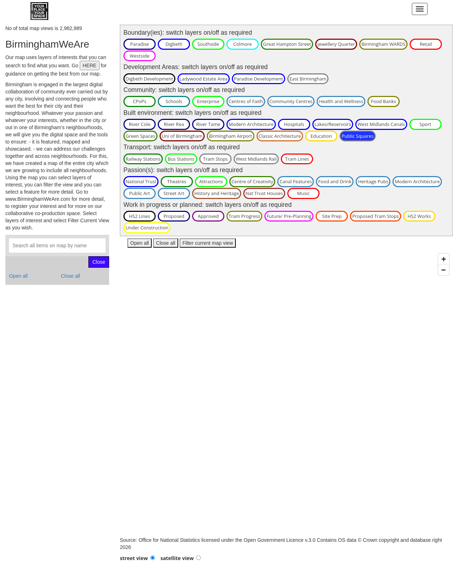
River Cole (139, 124)
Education (321, 136)
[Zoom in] (443, 259)
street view (134, 558)
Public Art (139, 193)
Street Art (174, 193)
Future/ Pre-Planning (289, 216)
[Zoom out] (443, 269)
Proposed (174, 216)
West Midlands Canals (381, 124)
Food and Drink (334, 181)
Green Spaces (140, 136)
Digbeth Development (149, 79)
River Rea (174, 124)
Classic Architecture (280, 136)
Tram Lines (297, 159)
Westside (140, 56)
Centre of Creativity (252, 181)
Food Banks (383, 101)
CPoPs (139, 101)
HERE (90, 65)
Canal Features (295, 181)
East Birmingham (307, 79)
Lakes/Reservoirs (333, 124)
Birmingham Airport (230, 136)
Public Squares (358, 136)
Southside (208, 44)
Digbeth (173, 44)
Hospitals (294, 124)
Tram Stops (215, 159)
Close (98, 262)
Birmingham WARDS (383, 44)
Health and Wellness (341, 101)
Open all (18, 276)
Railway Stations (143, 159)
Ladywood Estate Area (204, 79)
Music (303, 193)
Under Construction (147, 227)
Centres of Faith (246, 101)
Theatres (176, 181)
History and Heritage (216, 193)
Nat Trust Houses (264, 193)
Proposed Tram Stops (375, 216)
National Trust (141, 181)
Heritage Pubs (373, 181)
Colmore (242, 44)
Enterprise (208, 101)
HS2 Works (419, 216)
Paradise (139, 44)
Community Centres (291, 101)
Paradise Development (258, 79)
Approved (208, 216)
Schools (174, 101)
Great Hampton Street (287, 44)
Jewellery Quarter (336, 44)
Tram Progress (244, 216)
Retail (426, 44)
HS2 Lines (139, 216)
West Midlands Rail (256, 159)
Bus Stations (180, 159)
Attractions (211, 181)
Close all (70, 276)
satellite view (177, 558)
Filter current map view (207, 243)
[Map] (286, 393)
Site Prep (331, 216)
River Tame (208, 124)
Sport (425, 124)
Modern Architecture (251, 124)
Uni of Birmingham (182, 136)
